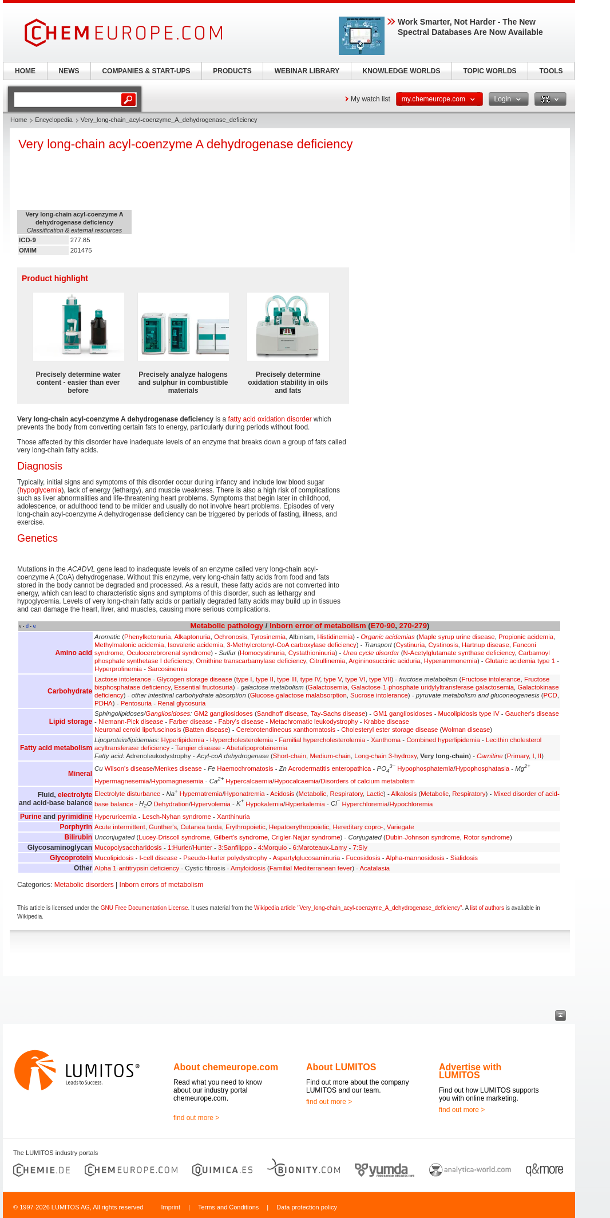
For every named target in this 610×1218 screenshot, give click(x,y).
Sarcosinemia (167, 668)
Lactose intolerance (122, 679)
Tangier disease (198, 747)
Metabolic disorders (84, 885)
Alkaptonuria (192, 636)
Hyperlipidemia (182, 739)
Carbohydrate (69, 691)
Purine (30, 817)
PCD (550, 695)
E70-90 (383, 625)
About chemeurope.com (225, 1067)
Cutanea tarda (200, 826)
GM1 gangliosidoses (402, 713)
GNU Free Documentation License (144, 908)
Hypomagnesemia (177, 781)
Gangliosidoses (167, 713)
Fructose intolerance (490, 679)
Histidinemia (334, 636)
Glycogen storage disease (194, 679)
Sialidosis (464, 857)
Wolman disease (466, 729)
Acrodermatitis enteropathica (329, 768)
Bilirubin (78, 837)
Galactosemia (328, 687)
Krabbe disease (386, 721)
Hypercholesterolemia (241, 739)
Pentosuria (136, 703)
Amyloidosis (248, 868)
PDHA (103, 703)
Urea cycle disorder (371, 652)
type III (286, 679)
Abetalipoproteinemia (256, 747)
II (539, 755)
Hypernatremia (201, 793)
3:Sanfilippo (235, 847)
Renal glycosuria (181, 703)
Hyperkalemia (305, 803)
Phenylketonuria (147, 636)
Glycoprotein (71, 858)
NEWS (69, 71)
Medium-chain (330, 755)
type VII (380, 679)
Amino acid (73, 653)
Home (18, 119)
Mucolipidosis (113, 857)
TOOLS (551, 71)
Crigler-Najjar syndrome (305, 837)
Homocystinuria (262, 652)
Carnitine (490, 755)
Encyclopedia (53, 119)
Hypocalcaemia (296, 781)
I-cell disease (158, 857)
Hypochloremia (411, 803)
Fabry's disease (241, 721)
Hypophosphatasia (482, 768)
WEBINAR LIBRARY (307, 71)
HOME (25, 71)
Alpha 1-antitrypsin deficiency (136, 868)
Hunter (202, 847)
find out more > (196, 1118)
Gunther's (163, 826)
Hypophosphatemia (425, 768)
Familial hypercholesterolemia (322, 739)
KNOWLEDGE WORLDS (402, 71)
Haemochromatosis (245, 768)
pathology (245, 625)
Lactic (374, 793)
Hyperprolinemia (118, 668)
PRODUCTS (232, 71)
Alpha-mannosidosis (415, 857)
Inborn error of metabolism (318, 625)
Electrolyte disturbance (127, 793)
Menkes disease (178, 768)
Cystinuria (410, 644)
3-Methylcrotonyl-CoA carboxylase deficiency (292, 644)
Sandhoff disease (282, 713)
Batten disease (206, 729)
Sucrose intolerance (379, 695)
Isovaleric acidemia (195, 644)
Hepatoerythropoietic (299, 826)
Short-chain (289, 755)
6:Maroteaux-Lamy (319, 847)
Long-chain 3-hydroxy (385, 755)
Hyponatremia (244, 793)
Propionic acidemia (525, 636)
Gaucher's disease (532, 713)
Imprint (170, 1207)
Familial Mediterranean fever (311, 868)
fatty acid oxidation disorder (270, 419)
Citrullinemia (328, 660)
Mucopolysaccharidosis (128, 847)
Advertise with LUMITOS (470, 1071)
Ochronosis (230, 636)
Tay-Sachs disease (338, 713)
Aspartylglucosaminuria (306, 857)
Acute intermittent (119, 826)
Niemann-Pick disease (130, 721)
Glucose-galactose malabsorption (298, 695)
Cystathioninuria (311, 652)
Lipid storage (70, 722)
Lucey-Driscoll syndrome (174, 837)
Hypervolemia (211, 803)
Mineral (80, 774)
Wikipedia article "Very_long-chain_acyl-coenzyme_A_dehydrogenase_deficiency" (358, 908)
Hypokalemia (264, 803)
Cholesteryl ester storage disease (389, 729)
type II (265, 679)
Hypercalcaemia (248, 781)
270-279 (413, 625)
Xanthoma (386, 739)
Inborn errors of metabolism (162, 885)
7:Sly (360, 847)
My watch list (370, 99)
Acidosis (282, 793)
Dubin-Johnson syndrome (423, 837)
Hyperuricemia (115, 816)
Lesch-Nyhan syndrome (176, 816)
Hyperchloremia (365, 803)
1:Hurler (179, 847)
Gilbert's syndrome (240, 837)
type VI (355, 679)
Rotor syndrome (487, 837)
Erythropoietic (245, 826)
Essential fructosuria (203, 687)
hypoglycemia (40, 490)
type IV (310, 679)
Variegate (400, 826)
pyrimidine (74, 817)
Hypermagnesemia (121, 781)
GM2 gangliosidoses (223, 713)
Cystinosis (443, 644)
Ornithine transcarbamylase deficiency (251, 660)
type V (333, 679)
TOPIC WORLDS (489, 71)
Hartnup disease (485, 644)
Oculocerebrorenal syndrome (168, 652)
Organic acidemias (387, 636)
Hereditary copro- (357, 826)
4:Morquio (272, 847)
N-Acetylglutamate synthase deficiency (459, 652)
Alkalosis (404, 793)
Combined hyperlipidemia (443, 739)
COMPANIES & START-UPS (146, 71)
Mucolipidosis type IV (469, 713)
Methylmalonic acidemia (129, 644)
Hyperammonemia (450, 660)
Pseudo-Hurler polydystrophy (225, 857)
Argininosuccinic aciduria (384, 660)
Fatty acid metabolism (56, 748)
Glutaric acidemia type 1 (520, 660)
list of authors (487, 908)
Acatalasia (374, 868)
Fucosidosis (363, 857)
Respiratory (346, 793)
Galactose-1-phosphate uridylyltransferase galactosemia (432, 687)
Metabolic (208, 625)
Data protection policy (306, 1207)
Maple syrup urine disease (457, 636)
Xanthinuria (233, 816)
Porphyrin (76, 827)
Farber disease (190, 721)
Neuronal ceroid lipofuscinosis (137, 729)
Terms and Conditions (228, 1207)
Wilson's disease (129, 768)
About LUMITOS (341, 1067)
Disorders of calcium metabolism (367, 781)
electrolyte (75, 795)
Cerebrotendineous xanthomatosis (286, 729)
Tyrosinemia (268, 636)
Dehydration (171, 803)
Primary (518, 755)
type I (244, 679)
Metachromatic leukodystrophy (314, 721)
